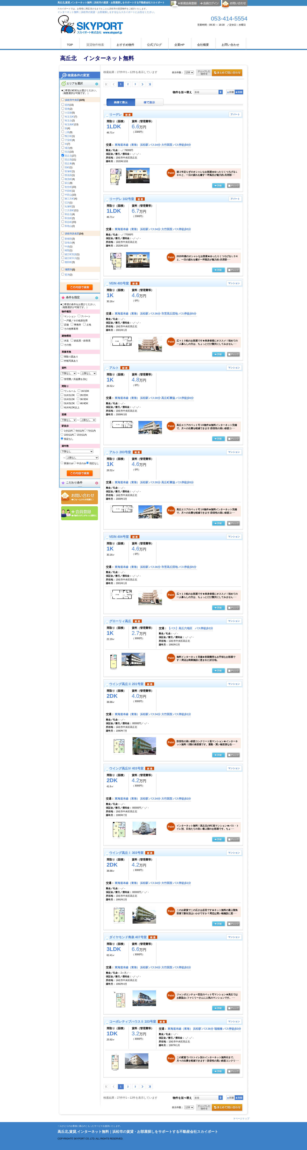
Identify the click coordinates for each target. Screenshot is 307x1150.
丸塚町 (68, 206)
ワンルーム (70, 391)
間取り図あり (71, 356)
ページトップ (242, 1118)
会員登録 (79, 513)
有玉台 (68, 120)
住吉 (67, 151)
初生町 (68, 187)
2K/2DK (84, 395)
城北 (67, 148)
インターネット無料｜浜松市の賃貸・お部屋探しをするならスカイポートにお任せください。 (107, 12)
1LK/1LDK (69, 395)
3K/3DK (84, 399)
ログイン (209, 3)
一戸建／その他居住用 (76, 320)
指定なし (68, 439)
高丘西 (68, 159)
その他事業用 (71, 328)
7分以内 (91, 430)
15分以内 (82, 434)
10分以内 (69, 434)
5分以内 (80, 430)
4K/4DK (84, 403)
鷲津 (67, 274)
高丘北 (68, 155)
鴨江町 (68, 136)
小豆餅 (68, 112)
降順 (239, 92)
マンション (70, 316)
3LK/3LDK (69, 403)
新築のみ (68, 463)
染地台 (68, 242)
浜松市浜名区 (72, 233)
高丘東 (68, 163)
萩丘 (67, 183)
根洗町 (68, 179)
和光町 (68, 218)
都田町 (68, 262)
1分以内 (68, 430)
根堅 (67, 250)
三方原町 (69, 210)
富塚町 (68, 171)
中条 (67, 246)
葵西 (67, 105)
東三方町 (69, 198)
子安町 (68, 140)
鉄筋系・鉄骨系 (82, 340)
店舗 (66, 324)
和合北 (68, 214)
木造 (66, 340)
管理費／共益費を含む (76, 379)
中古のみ (81, 463)
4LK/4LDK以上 (71, 407)
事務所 (77, 324)
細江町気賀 (71, 254)
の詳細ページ (218, 186)
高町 (67, 167)
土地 (88, 324)
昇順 (230, 92)
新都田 (68, 238)
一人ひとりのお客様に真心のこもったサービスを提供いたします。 (90, 1126)
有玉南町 (69, 124)
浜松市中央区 (72, 100)
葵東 (67, 108)
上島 (67, 132)
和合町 (68, 222)
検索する (80, 287)
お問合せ (79, 497)
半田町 (68, 190)
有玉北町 (69, 116)
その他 (67, 344)
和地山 (68, 226)
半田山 (68, 194)
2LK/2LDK (69, 399)
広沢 (67, 202)
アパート (85, 316)
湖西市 (68, 269)
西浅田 (68, 175)
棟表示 (149, 102)
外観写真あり (71, 360)
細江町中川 (71, 258)
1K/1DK (85, 391)
